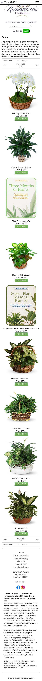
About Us (21, 561)
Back (5, 65)
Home (21, 552)
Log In (26, 31)
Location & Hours (21, 567)
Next (37, 65)
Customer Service (21, 555)
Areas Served (21, 564)
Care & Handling (21, 558)
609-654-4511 (10, 2)
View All (25, 60)
